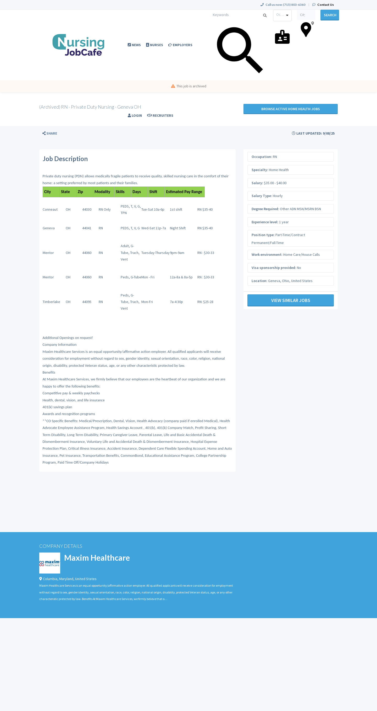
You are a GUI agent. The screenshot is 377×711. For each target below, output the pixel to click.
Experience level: (265, 222)
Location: (259, 280)
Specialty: (260, 169)
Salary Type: (262, 195)
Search (330, 15)
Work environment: (267, 254)
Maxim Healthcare (97, 557)
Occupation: (262, 156)
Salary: (257, 183)
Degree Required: (265, 208)
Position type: (263, 234)
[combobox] (282, 15)
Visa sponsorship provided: (274, 267)
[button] (49, 133)
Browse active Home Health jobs (290, 109)
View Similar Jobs (290, 300)
